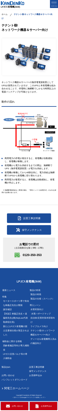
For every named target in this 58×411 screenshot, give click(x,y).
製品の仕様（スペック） (42, 300)
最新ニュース (8, 291)
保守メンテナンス (37, 372)
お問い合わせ (8, 376)
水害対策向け (36, 310)
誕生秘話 (7, 310)
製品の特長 (35, 295)
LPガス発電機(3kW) (10, 7)
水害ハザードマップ (41, 315)
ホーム (5, 14)
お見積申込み (35, 376)
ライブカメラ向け (39, 327)
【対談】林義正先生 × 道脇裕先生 (15, 319)
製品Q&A (6, 368)
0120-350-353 (32, 256)
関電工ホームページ (16, 389)
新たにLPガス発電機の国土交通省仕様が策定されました (16, 331)
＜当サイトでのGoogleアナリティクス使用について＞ (29, 398)
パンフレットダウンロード (15, 381)
